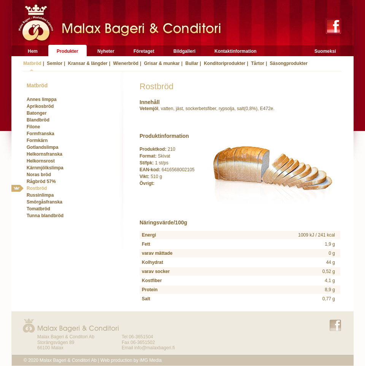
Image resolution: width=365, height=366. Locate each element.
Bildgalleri (184, 51)
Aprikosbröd (40, 106)
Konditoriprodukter (224, 63)
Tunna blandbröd (45, 215)
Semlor (54, 63)
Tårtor (257, 63)
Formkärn (37, 140)
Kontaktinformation (235, 51)
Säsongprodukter (288, 63)
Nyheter (105, 51)
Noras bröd (39, 174)
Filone (33, 126)
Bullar (191, 63)
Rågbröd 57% (41, 181)
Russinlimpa (40, 195)
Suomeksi (325, 51)
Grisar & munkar (161, 63)
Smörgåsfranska (44, 202)
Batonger (37, 113)
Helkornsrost (41, 161)
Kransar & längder (87, 63)
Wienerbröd (125, 63)
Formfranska (40, 133)
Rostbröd (37, 188)
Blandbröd (38, 120)
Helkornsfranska (44, 154)
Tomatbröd (38, 208)
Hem (33, 51)
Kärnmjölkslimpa (45, 167)
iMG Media (151, 360)
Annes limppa (42, 99)
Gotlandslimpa (42, 147)
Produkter (67, 51)
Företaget (143, 51)
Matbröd (31, 63)
